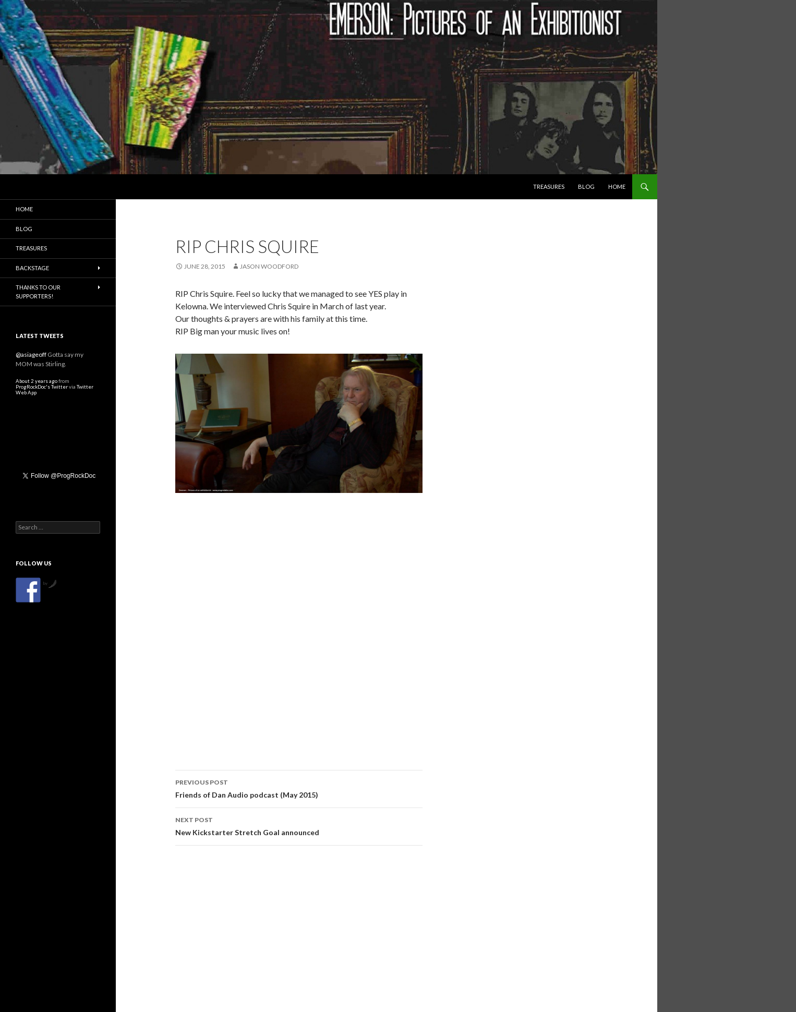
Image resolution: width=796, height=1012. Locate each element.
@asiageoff (31, 354)
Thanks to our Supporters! (38, 291)
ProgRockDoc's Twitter (42, 387)
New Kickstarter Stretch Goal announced (299, 825)
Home (616, 186)
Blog (586, 186)
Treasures (548, 186)
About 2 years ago (36, 381)
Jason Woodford (269, 266)
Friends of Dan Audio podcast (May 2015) (299, 787)
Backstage (32, 267)
